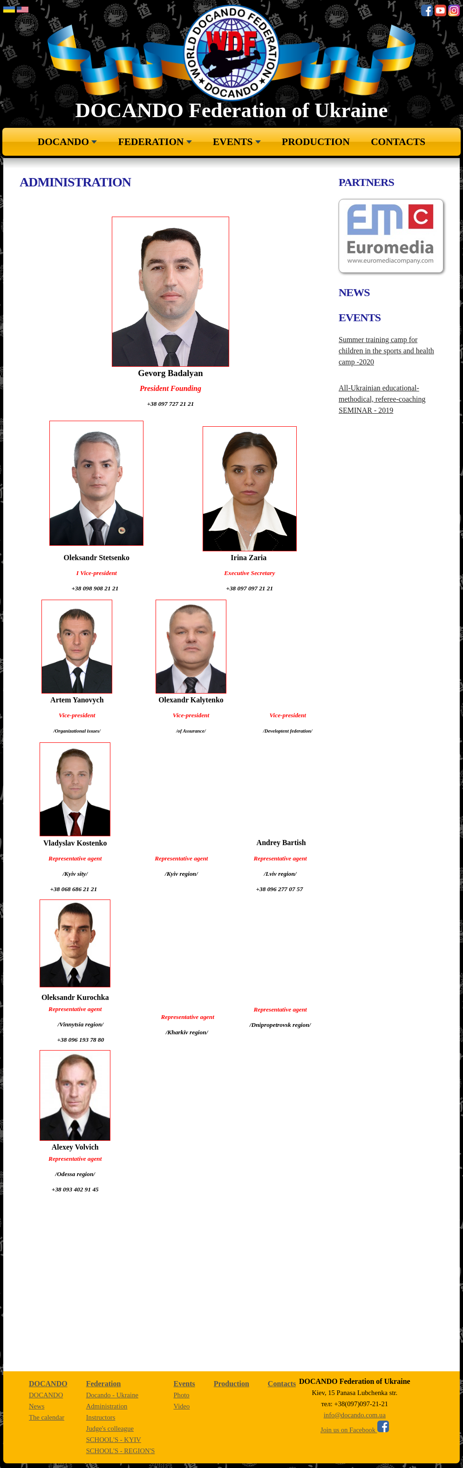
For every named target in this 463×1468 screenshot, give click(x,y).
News (36, 1406)
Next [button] (351, 304)
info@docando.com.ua (355, 1415)
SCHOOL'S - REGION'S (120, 1451)
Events (232, 141)
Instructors (101, 1417)
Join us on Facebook (354, 1430)
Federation (151, 141)
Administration (107, 1406)
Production (316, 141)
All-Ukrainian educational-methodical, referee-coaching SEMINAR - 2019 (382, 399)
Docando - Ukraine (112, 1395)
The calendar (46, 1417)
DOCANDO (63, 141)
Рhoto (181, 1395)
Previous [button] (351, 240)
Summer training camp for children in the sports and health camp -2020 (386, 351)
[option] (391, 236)
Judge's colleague (110, 1428)
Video (181, 1406)
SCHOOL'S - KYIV (113, 1439)
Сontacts (398, 141)
